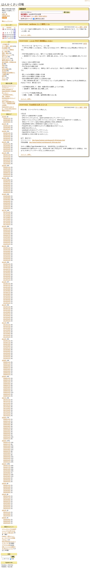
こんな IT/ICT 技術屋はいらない (41, 41)
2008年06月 (6, 387)
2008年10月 (6, 382)
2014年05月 (6, 273)
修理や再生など (6, 60)
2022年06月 (6, 145)
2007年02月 (6, 414)
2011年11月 (6, 326)
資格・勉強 (5, 53)
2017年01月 (6, 224)
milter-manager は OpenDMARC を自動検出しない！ (9, 91)
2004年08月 (6, 472)
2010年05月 (6, 351)
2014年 (4, 262)
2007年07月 (6, 405)
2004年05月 (6, 478)
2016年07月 (6, 235)
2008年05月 (6, 389)
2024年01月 (6, 129)
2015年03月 (6, 258)
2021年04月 (6, 163)
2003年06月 (6, 490)
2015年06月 (6, 253)
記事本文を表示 (38, 19)
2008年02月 (6, 394)
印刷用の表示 (6, 16)
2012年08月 (6, 312)
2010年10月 (6, 344)
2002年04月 (6, 506)
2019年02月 (6, 190)
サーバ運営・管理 (81, 27)
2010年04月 (6, 353)
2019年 (4, 178)
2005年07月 (6, 451)
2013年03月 (6, 299)
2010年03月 (6, 355)
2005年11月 (6, 444)
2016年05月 (6, 239)
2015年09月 (6, 251)
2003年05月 (6, 492)
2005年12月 (6, 442)
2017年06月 (6, 219)
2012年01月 (6, 321)
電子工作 (4, 57)
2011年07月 (6, 331)
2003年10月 (6, 487)
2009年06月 (6, 369)
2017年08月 (6, 217)
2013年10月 (6, 287)
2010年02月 (6, 356)
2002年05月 (6, 505)
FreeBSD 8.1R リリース (38, 105)
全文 (12, 559)
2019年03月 (6, 188)
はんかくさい (6, 58)
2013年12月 (6, 283)
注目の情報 (5, 69)
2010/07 (9, 27)
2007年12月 (6, 399)
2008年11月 (6, 380)
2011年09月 (6, 330)
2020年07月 (6, 172)
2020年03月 (6, 174)
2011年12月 (6, 324)
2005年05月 (6, 455)
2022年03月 (6, 149)
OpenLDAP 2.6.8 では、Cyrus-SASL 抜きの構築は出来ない (9, 108)
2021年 (4, 153)
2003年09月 (6, 489)
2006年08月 (6, 426)
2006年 (4, 417)
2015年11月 (6, 248)
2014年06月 (6, 271)
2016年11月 (6, 230)
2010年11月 (6, 342)
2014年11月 (6, 266)
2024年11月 (6, 125)
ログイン (87, 1)
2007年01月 (6, 415)
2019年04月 (6, 187)
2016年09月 (6, 231)
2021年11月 (6, 156)
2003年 (4, 483)
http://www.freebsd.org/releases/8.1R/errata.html (45, 142)
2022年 (4, 142)
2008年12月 (6, 378)
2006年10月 (6, 423)
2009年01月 (6, 374)
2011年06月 (6, 333)
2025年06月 (6, 120)
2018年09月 (6, 196)
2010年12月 (6, 340)
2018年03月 (6, 205)
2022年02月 (6, 151)
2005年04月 (6, 456)
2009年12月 (6, 362)
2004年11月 (6, 467)
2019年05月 (6, 185)
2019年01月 (6, 192)
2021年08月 (6, 158)
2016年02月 (6, 242)
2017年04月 (6, 222)
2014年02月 (6, 278)
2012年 (4, 305)
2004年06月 (6, 476)
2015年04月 (6, 256)
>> (14, 27)
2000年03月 (6, 523)
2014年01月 (6, 280)
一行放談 (4, 44)
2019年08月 (6, 180)
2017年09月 (6, 215)
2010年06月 (6, 349)
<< (3, 27)
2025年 (4, 116)
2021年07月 (6, 160)
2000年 (4, 517)
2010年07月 (6, 348)
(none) (4, 79)
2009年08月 (6, 365)
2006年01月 (6, 438)
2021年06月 (6, 161)
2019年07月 (6, 181)
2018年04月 (6, 203)
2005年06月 (6, 453)
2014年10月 (6, 267)
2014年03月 (6, 276)
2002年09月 (6, 499)
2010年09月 (6, 346)
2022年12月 (6, 144)
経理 (3, 76)
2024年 (4, 124)
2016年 (4, 226)
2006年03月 (6, 435)
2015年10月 (6, 249)
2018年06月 (6, 199)
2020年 (4, 165)
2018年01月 (6, 208)
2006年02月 (6, 437)
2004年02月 (6, 481)
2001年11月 (6, 512)
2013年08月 (6, 290)
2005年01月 (6, 462)
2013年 (4, 282)
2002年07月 (6, 501)
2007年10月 (6, 403)
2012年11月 (6, 308)
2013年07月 (6, 292)
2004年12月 (6, 465)
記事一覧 (4, 14)
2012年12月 (6, 307)
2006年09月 (6, 424)
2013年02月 (6, 301)
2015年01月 (6, 260)
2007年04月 (6, 410)
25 (3, 38)
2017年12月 (6, 212)
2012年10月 (6, 310)
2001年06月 (6, 514)
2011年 (4, 323)
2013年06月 (6, 294)
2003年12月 (6, 485)
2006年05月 (6, 431)
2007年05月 (6, 408)
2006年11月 (6, 421)
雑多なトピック (6, 55)
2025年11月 (6, 118)
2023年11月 (6, 135)
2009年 (4, 360)
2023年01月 (6, 140)
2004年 (4, 464)
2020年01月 (6, 176)
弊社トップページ (7, 21)
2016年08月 (6, 233)
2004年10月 (6, 469)
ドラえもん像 (6, 545)
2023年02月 (6, 138)
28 (9, 38)
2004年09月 (6, 471)
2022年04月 (6, 147)
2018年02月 (6, 206)
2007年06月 (6, 406)
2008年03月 (6, 392)
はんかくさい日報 (12, 4)
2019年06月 (6, 183)
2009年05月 (6, 371)
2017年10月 (6, 214)
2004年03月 (6, 479)
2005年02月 (6, 460)
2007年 (4, 398)
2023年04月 (6, 136)
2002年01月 (6, 508)
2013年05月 (6, 296)
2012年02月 (6, 319)
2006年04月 (6, 433)
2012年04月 (6, 317)
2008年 (4, 376)
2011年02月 (6, 335)
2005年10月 (6, 446)
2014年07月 (6, 269)
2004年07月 (6, 474)
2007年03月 (6, 412)
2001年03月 (6, 515)
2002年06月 (6, 503)
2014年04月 (6, 274)
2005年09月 (6, 447)
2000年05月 (6, 519)
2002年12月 (6, 496)
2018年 (4, 194)
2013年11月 (6, 285)
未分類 (4, 71)
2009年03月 (6, 372)
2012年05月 (6, 315)
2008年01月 (6, 396)
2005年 (4, 440)
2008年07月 (6, 385)
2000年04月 (6, 521)
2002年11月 (6, 498)
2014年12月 (6, 264)
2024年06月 (6, 127)
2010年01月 (6, 358)
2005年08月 (6, 449)
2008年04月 (6, 390)
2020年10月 (6, 169)
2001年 (4, 510)
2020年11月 (6, 167)
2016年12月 (6, 228)
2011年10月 (6, 328)
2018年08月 (6, 198)
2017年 (4, 210)
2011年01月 (6, 337)
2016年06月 (6, 237)
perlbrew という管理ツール (39, 24)
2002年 (4, 494)
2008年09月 (6, 383)
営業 (3, 65)
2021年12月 (6, 154)
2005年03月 (6, 458)
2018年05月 (6, 201)
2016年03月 (6, 240)
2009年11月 (6, 364)
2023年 (4, 131)
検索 (13, 556)
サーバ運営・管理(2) (37, 16)
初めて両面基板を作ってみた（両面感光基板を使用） (8, 103)
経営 (85, 43)
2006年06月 (6, 430)
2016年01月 (6, 244)
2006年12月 (6, 419)
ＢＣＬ (4, 78)
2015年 (4, 246)
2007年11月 (6, 401)
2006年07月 (6, 428)
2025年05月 (6, 122)
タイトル (5, 559)
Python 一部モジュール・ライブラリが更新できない (8, 538)
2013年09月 (6, 289)
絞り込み (66, 12)
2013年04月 (6, 298)
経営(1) (45, 16)
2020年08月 (6, 171)
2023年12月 (6, 133)
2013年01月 (6, 303)
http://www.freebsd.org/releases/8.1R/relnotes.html (48, 140)
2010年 (4, 339)
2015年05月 (6, 255)
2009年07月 (6, 367)
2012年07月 (6, 314)
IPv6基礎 (4, 48)
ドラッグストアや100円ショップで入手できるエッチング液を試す (9, 531)
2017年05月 (6, 221)
